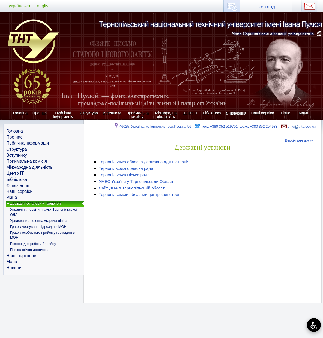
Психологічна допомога (29, 250)
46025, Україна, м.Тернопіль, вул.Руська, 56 (152, 126)
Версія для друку (299, 140)
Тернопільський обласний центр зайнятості (140, 194)
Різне (285, 113)
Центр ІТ (190, 113)
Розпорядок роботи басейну (33, 244)
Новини (14, 267)
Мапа (303, 113)
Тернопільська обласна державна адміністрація (144, 161)
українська (19, 6)
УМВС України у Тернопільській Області (136, 181)
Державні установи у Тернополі (36, 203)
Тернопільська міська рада (124, 175)
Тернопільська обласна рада (126, 168)
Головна (20, 113)
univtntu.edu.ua (298, 126)
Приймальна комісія (137, 115)
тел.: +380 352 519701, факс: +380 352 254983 (236, 126)
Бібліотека (212, 113)
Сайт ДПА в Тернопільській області (132, 188)
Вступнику (112, 113)
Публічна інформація (63, 115)
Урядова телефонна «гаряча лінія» (38, 221)
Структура (89, 113)
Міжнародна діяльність (166, 115)
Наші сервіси (262, 113)
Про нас (39, 113)
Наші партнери (21, 255)
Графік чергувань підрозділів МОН (38, 227)
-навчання (236, 113)
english (44, 6)
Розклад (265, 7)
